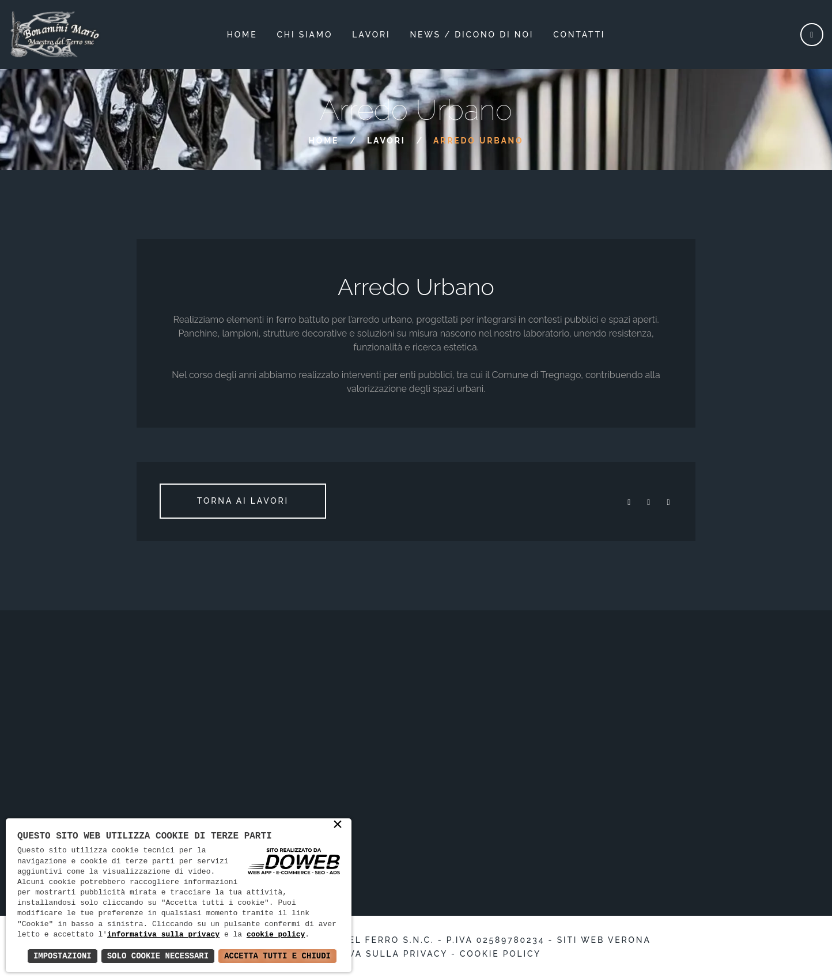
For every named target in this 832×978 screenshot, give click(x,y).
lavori (371, 34)
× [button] (337, 825)
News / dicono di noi (472, 34)
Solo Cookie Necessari (158, 955)
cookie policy (276, 935)
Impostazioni (62, 955)
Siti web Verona (604, 940)
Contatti (579, 34)
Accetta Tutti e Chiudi (277, 955)
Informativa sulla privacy (369, 953)
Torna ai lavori (243, 500)
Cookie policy (500, 953)
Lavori (386, 140)
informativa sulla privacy (163, 935)
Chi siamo (305, 34)
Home (242, 34)
